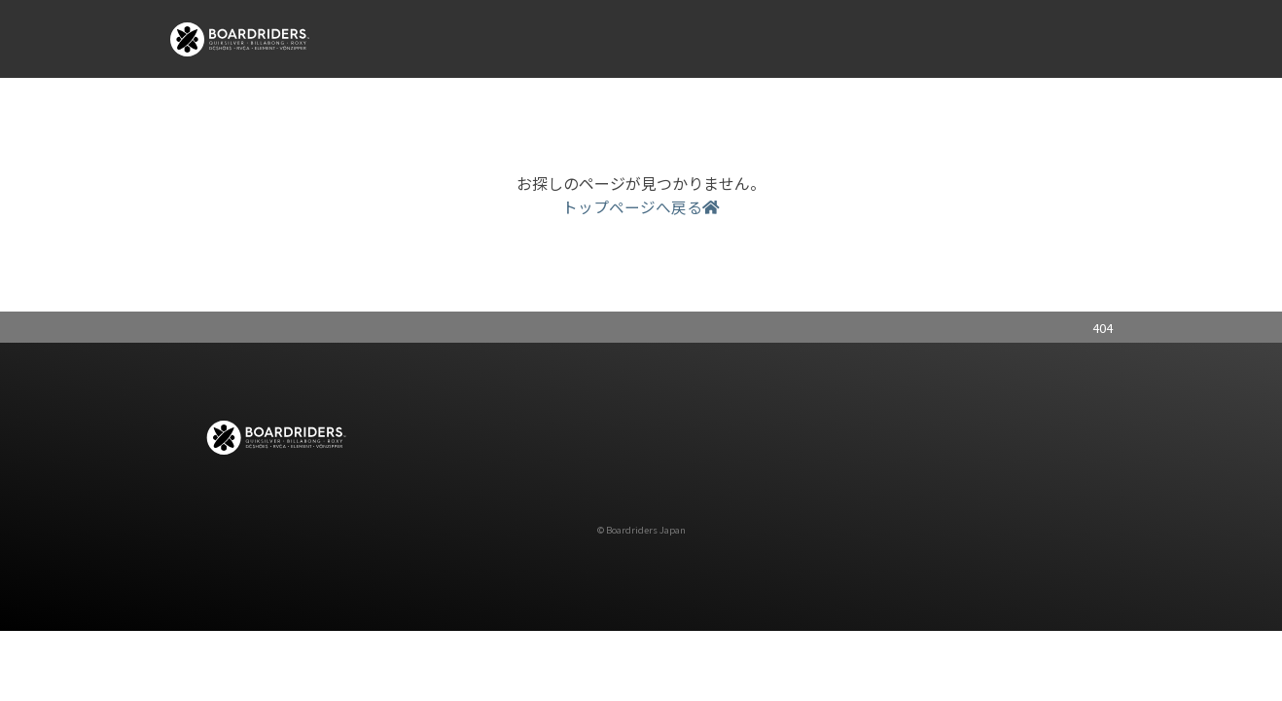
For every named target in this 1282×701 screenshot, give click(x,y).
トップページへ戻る (641, 206)
